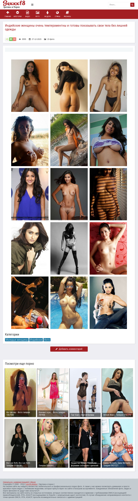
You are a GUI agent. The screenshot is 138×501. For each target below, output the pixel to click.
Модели (47, 14)
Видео (27, 14)
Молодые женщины (17, 339)
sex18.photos (31, 484)
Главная (7, 14)
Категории (17, 14)
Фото (37, 14)
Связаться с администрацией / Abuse (19, 482)
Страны (57, 14)
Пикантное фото (16, 4)
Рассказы (67, 14)
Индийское (36, 339)
